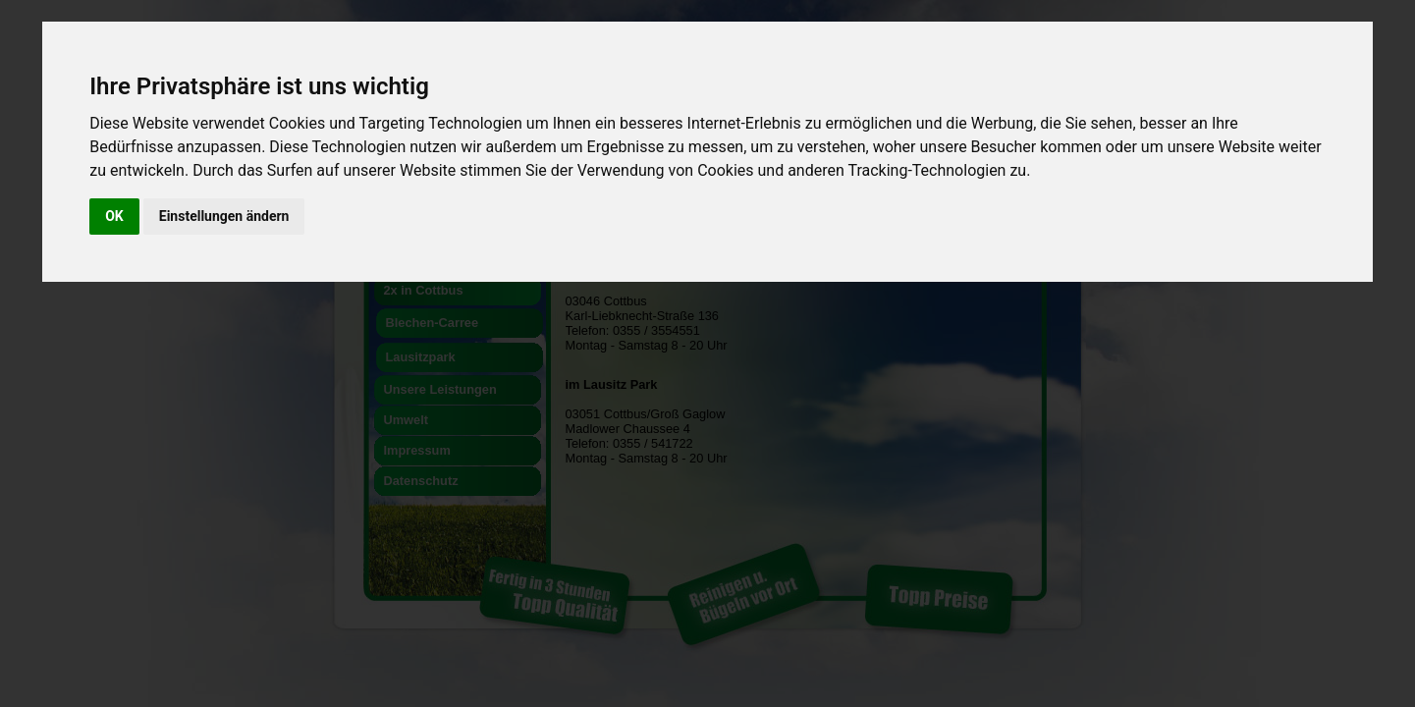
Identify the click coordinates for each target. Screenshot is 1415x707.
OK (114, 216)
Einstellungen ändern (224, 216)
